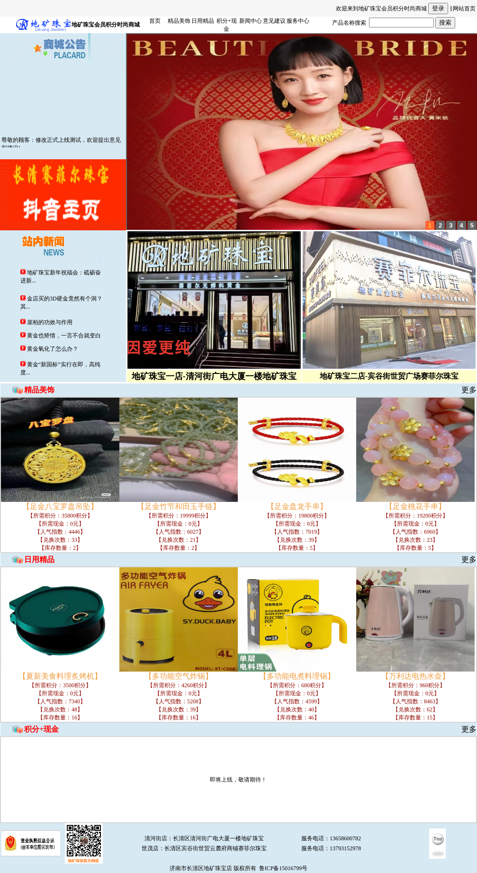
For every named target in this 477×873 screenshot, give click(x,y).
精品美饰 (179, 21)
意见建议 (274, 21)
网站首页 (464, 8)
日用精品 (202, 21)
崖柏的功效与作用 (49, 322)
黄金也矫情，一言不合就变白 (63, 335)
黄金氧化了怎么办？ (52, 349)
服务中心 (298, 21)
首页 (155, 21)
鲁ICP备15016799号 (283, 868)
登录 (438, 8)
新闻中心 (250, 21)
